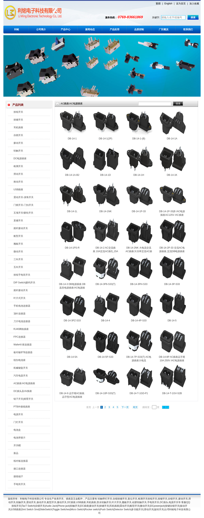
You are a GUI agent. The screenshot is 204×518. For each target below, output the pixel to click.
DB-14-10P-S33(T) (105, 393)
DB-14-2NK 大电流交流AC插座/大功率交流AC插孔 (139, 251)
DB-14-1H (138, 175)
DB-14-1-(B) (138, 138)
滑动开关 (18, 174)
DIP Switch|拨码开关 (24, 282)
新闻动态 (90, 29)
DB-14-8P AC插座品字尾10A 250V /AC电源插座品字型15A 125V (172, 360)
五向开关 (18, 267)
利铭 (16, 29)
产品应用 (114, 29)
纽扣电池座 (20, 360)
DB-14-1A (172, 138)
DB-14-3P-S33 (172, 284)
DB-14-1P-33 (139, 211)
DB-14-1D (105, 175)
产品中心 (65, 29)
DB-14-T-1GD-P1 (138, 393)
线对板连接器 (21, 461)
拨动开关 (18, 143)
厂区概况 (163, 29)
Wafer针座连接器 (23, 344)
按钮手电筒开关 (22, 274)
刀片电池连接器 (22, 321)
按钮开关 (18, 112)
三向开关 (18, 259)
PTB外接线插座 (22, 406)
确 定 (165, 407)
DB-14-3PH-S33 (138, 284)
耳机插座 (18, 127)
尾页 (135, 407)
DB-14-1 (72, 138)
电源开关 (18, 414)
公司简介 (41, 29)
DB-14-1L (72, 211)
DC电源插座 (20, 158)
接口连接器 (20, 468)
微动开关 (18, 251)
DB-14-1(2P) (105, 138)
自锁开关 (18, 135)
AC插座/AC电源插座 (24, 383)
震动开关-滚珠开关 (23, 197)
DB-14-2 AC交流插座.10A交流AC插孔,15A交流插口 (105, 251)
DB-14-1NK (105, 211)
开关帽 (17, 445)
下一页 (125, 407)
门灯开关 (18, 422)
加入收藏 (194, 3)
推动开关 (18, 181)
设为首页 (181, 3)
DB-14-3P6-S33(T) (105, 284)
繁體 (158, 3)
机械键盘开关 (21, 367)
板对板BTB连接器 (23, 352)
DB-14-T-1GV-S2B (172, 393)
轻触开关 (18, 150)
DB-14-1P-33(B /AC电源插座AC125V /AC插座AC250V (172, 215)
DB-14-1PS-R (72, 247)
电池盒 (17, 430)
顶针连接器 (20, 313)
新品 (16, 453)
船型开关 (18, 236)
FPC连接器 (20, 336)
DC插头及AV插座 (23, 391)
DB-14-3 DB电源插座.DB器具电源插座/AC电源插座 (72, 288)
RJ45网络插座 (21, 329)
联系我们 (188, 29)
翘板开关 (18, 243)
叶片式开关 (20, 298)
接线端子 (18, 476)
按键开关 (18, 119)
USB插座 (18, 189)
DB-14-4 (105, 320)
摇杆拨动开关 (21, 228)
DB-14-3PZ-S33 (72, 320)
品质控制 (139, 29)
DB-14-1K (172, 175)
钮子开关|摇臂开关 (23, 398)
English (168, 3)
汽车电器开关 (21, 375)
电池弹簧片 (20, 437)
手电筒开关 (20, 484)
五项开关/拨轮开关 (23, 212)
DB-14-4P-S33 (138, 320)
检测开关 (18, 166)
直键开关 (18, 220)
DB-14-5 (172, 320)
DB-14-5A (72, 357)
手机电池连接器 (22, 305)
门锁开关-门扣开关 (23, 205)
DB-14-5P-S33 (105, 357)
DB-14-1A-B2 (72, 175)
